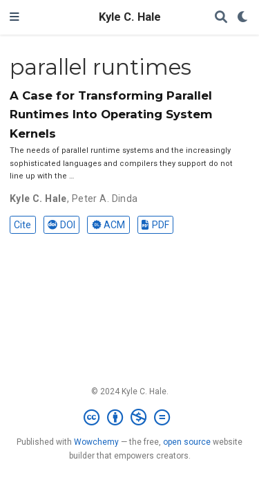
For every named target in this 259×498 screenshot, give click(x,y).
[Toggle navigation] (14, 17)
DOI (61, 224)
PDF (155, 224)
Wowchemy (96, 442)
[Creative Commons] (129, 418)
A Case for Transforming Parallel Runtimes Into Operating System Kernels (111, 114)
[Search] (221, 18)
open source (187, 442)
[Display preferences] (243, 18)
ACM (108, 224)
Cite (22, 224)
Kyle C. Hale (130, 17)
